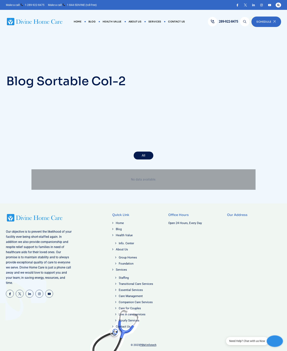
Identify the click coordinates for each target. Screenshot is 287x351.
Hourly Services (129, 320)
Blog (92, 21)
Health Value (112, 21)
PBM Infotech (148, 344)
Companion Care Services (136, 302)
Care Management (131, 296)
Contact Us (176, 21)
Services (154, 21)
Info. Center (126, 243)
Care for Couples (130, 308)
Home (77, 21)
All (143, 155)
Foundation (126, 263)
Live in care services (132, 314)
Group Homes (128, 257)
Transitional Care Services (136, 284)
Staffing (124, 278)
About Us (135, 21)
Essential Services (131, 290)
